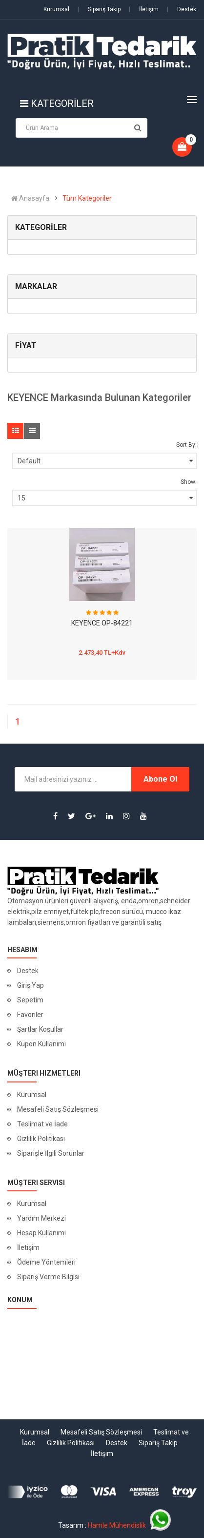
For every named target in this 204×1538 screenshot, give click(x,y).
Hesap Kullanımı (41, 1233)
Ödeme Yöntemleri (46, 1262)
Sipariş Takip (99, 9)
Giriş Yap (30, 985)
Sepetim (30, 1000)
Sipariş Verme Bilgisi (48, 1277)
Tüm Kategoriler (87, 198)
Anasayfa (30, 198)
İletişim (144, 9)
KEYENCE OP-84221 (102, 623)
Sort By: (186, 444)
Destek (181, 9)
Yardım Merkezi (41, 1218)
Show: (189, 481)
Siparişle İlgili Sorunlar (50, 1153)
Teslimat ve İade (42, 1124)
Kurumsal (56, 9)
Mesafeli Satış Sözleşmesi (58, 1109)
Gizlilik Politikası (41, 1139)
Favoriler (30, 1014)
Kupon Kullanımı (41, 1044)
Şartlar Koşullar (40, 1029)
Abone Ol (160, 779)
